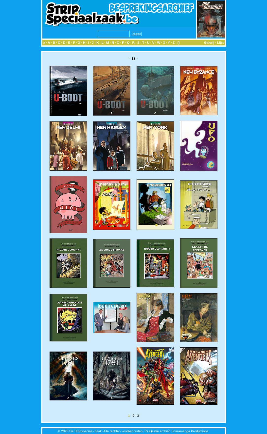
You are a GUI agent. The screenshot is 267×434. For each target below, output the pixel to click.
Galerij (209, 42)
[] (179, 42)
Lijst (220, 42)
